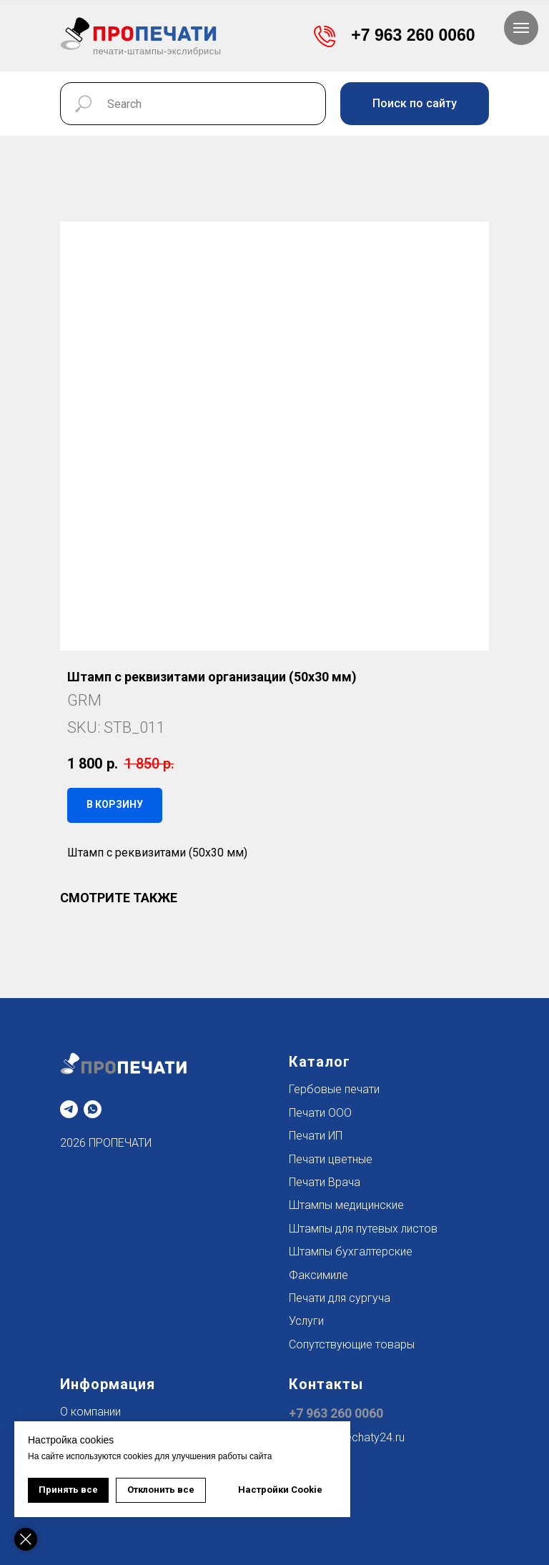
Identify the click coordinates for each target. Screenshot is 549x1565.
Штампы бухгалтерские (350, 1251)
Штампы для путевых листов (363, 1228)
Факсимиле (318, 1275)
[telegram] (69, 1109)
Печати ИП (315, 1135)
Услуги (306, 1321)
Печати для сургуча (339, 1298)
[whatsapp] (93, 1109)
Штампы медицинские (346, 1205)
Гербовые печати (334, 1089)
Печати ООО (320, 1113)
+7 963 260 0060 (336, 1413)
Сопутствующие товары (352, 1344)
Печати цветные (330, 1159)
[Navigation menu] (521, 28)
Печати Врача (324, 1182)
